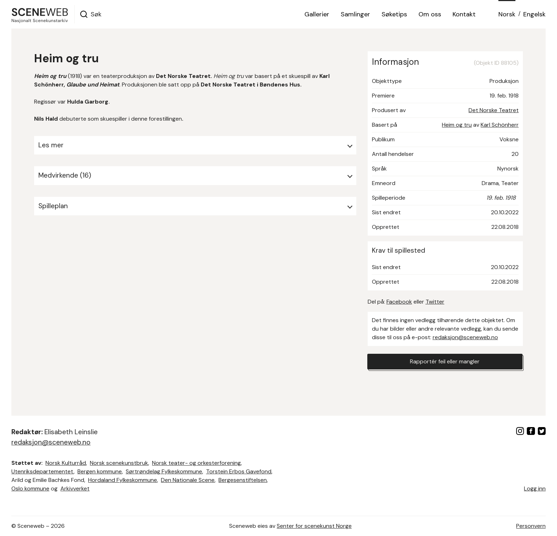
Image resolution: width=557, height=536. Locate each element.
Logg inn (535, 488)
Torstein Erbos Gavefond (238, 471)
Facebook (399, 301)
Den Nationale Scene (188, 480)
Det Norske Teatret (494, 110)
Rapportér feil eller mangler (445, 361)
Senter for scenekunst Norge (314, 526)
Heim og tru (457, 124)
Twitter (435, 301)
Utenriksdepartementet (42, 471)
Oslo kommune (30, 488)
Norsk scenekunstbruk (119, 463)
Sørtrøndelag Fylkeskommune (164, 471)
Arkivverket (75, 488)
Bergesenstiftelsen (242, 480)
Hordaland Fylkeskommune (122, 480)
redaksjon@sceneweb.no (465, 337)
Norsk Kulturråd (65, 463)
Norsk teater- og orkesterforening (196, 463)
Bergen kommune (99, 471)
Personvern (531, 526)
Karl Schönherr (500, 124)
